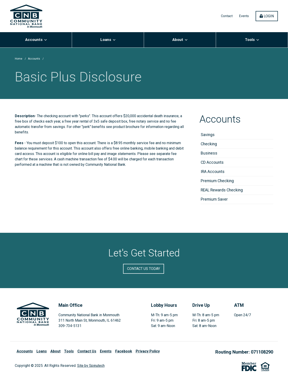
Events (244, 16)
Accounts (36, 39)
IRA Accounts (213, 171)
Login (269, 16)
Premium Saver (214, 199)
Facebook (123, 351)
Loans (107, 39)
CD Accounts (212, 162)
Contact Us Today (143, 269)
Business (209, 153)
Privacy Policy (148, 351)
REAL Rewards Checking (222, 190)
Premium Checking (217, 181)
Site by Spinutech (91, 365)
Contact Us (86, 351)
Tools (252, 39)
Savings (208, 134)
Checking (209, 144)
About (179, 39)
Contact (227, 16)
